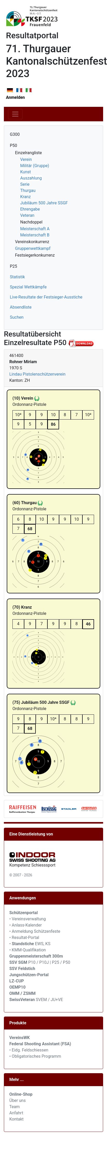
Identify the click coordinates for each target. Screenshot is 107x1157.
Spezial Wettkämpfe (28, 287)
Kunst (25, 171)
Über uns (17, 1100)
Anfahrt (16, 1112)
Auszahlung (31, 178)
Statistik (17, 276)
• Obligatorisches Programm (35, 1056)
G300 (15, 134)
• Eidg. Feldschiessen (28, 1050)
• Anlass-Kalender (25, 925)
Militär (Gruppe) (34, 165)
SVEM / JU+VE (49, 999)
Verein (26, 159)
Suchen (17, 317)
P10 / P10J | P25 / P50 (39, 962)
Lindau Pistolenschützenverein (37, 374)
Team (14, 1106)
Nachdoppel (31, 222)
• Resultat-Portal (24, 937)
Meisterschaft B (34, 235)
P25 (13, 266)
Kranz (25, 196)
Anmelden (15, 97)
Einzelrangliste (28, 152)
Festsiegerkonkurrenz (35, 255)
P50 (13, 145)
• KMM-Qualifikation (27, 949)
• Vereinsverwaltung (27, 918)
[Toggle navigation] (15, 114)
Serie (25, 184)
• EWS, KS (29, 943)
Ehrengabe (30, 209)
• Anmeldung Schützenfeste (34, 931)
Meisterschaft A (34, 228)
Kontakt (16, 1119)
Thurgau (27, 190)
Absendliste (21, 307)
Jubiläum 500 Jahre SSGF (44, 202)
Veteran (27, 215)
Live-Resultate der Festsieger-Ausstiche (46, 297)
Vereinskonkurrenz (32, 241)
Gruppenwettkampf (33, 248)
